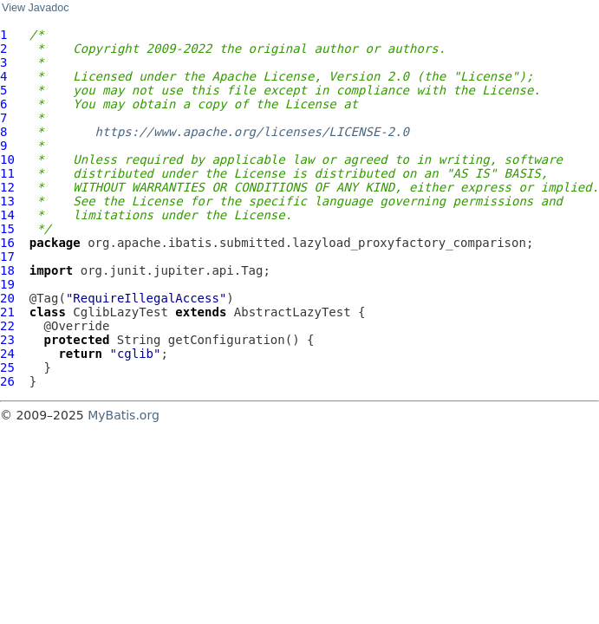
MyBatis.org (124, 415)
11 (7, 173)
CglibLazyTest (120, 312)
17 (7, 256)
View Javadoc (35, 8)
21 (7, 312)
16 (7, 243)
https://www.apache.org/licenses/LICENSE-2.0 (252, 132)
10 (7, 159)
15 (7, 229)
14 (7, 215)
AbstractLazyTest (292, 312)
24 (7, 354)
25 (7, 367)
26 (7, 381)
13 (7, 201)
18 (7, 270)
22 (7, 326)
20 (7, 298)
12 (7, 187)
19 (7, 284)
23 (7, 340)
